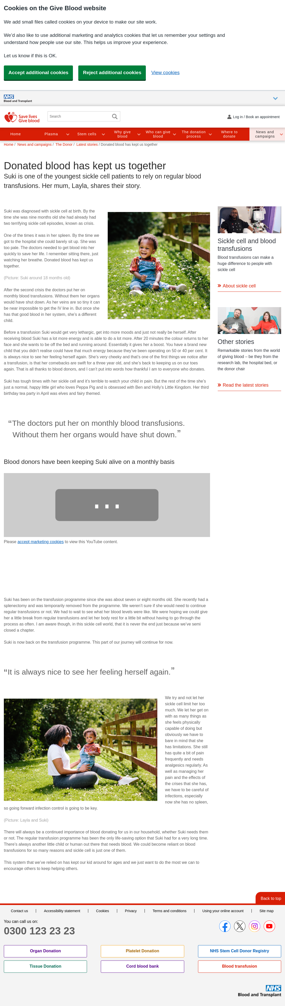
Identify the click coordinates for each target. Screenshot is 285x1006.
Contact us (19, 911)
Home (15, 134)
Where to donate (229, 134)
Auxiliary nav (275, 98)
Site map (266, 911)
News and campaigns (265, 134)
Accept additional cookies (38, 72)
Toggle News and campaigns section (281, 134)
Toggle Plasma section (67, 134)
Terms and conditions (169, 911)
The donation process (194, 134)
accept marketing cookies (40, 542)
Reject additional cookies (112, 72)
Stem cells (86, 134)
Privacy (131, 911)
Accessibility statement (62, 911)
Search (114, 116)
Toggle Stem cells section (103, 134)
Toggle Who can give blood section (174, 134)
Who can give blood (158, 134)
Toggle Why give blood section (138, 134)
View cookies (165, 72)
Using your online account (223, 911)
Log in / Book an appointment (256, 117)
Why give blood (122, 134)
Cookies (102, 911)
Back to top (271, 898)
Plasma (51, 134)
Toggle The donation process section (210, 134)
